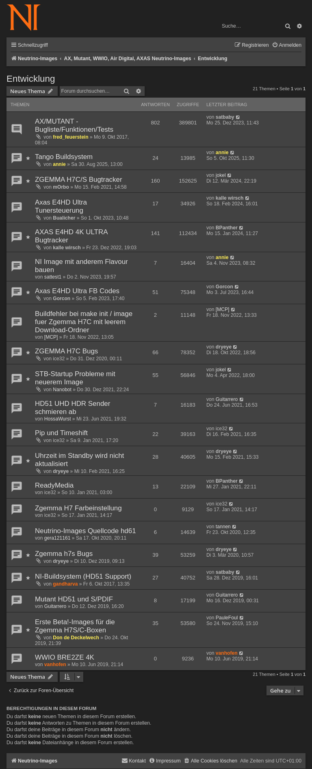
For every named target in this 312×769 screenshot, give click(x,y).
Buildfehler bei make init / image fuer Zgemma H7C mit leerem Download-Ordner (83, 322)
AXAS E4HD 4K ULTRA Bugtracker (71, 236)
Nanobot (62, 389)
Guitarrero (227, 399)
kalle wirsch (230, 198)
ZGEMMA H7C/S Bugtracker (78, 179)
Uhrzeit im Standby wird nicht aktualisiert (79, 460)
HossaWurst (57, 419)
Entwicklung (30, 79)
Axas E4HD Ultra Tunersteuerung (61, 206)
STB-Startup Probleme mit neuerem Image (75, 378)
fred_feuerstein (70, 137)
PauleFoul (227, 618)
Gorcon (61, 298)
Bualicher (64, 218)
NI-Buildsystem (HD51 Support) (83, 576)
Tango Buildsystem (64, 157)
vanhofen (55, 664)
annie (59, 164)
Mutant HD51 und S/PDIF (74, 599)
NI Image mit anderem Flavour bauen (81, 266)
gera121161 (57, 538)
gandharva (65, 584)
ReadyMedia (54, 485)
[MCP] (51, 337)
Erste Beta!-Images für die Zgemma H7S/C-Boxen (75, 626)
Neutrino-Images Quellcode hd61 (85, 531)
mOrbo (61, 187)
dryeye (224, 347)
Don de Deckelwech (76, 637)
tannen (223, 526)
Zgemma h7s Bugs (64, 554)
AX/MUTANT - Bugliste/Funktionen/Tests (74, 125)
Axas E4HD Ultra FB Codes (77, 291)
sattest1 (52, 277)
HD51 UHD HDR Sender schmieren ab (72, 408)
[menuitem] (286, 45)
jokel (221, 175)
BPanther (227, 228)
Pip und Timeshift (61, 433)
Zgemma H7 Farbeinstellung (78, 508)
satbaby (225, 117)
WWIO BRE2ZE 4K (64, 657)
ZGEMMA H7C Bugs (66, 351)
